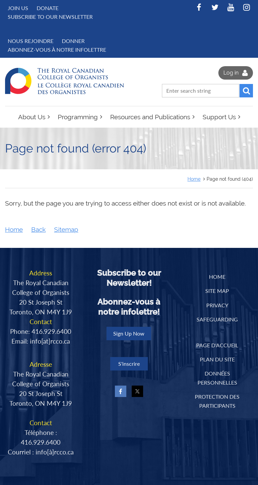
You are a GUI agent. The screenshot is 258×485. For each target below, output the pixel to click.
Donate (47, 8)
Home (194, 179)
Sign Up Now (128, 333)
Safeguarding (217, 319)
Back (38, 229)
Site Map (217, 291)
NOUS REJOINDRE (30, 41)
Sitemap (66, 229)
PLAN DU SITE (217, 359)
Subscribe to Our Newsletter (50, 16)
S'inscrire (129, 363)
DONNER (73, 41)
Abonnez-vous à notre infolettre (57, 49)
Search (246, 90)
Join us (18, 8)
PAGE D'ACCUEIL (217, 345)
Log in (231, 73)
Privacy (217, 305)
